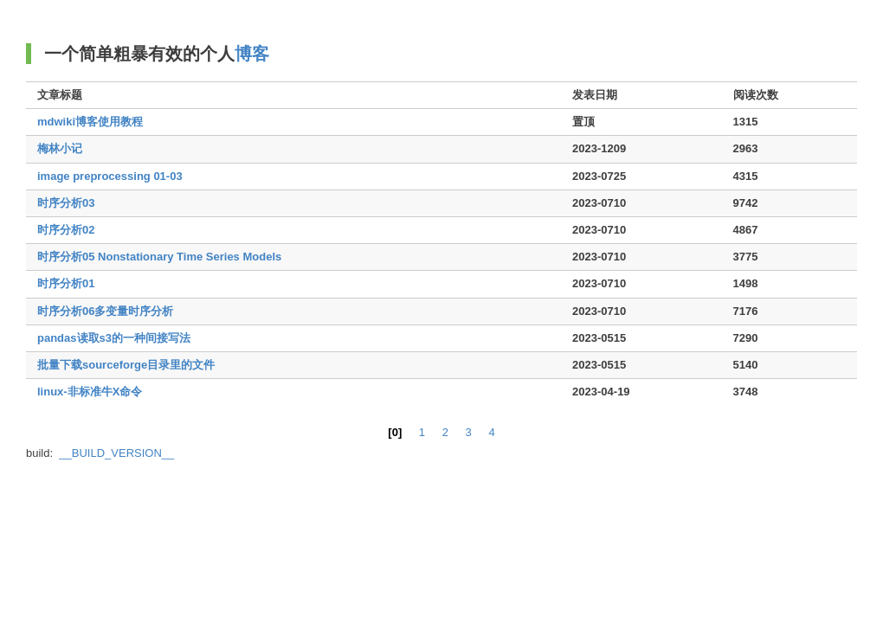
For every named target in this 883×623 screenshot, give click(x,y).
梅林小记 (59, 148)
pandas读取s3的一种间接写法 (113, 337)
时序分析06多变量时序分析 (105, 311)
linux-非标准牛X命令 (89, 391)
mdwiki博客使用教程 (90, 121)
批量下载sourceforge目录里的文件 (126, 364)
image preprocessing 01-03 (110, 176)
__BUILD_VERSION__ (116, 452)
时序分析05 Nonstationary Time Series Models (159, 256)
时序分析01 (65, 283)
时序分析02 (65, 229)
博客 (252, 53)
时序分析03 (65, 202)
